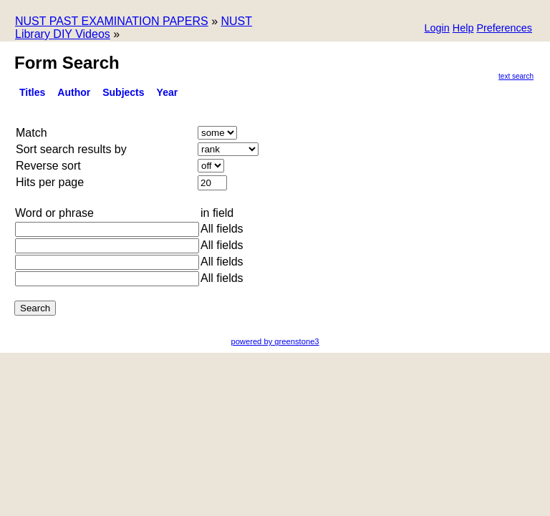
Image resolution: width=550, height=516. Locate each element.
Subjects (123, 92)
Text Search (516, 76)
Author (73, 92)
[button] (504, 29)
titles (32, 92)
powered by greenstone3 (275, 341)
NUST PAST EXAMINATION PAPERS (111, 21)
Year (167, 92)
